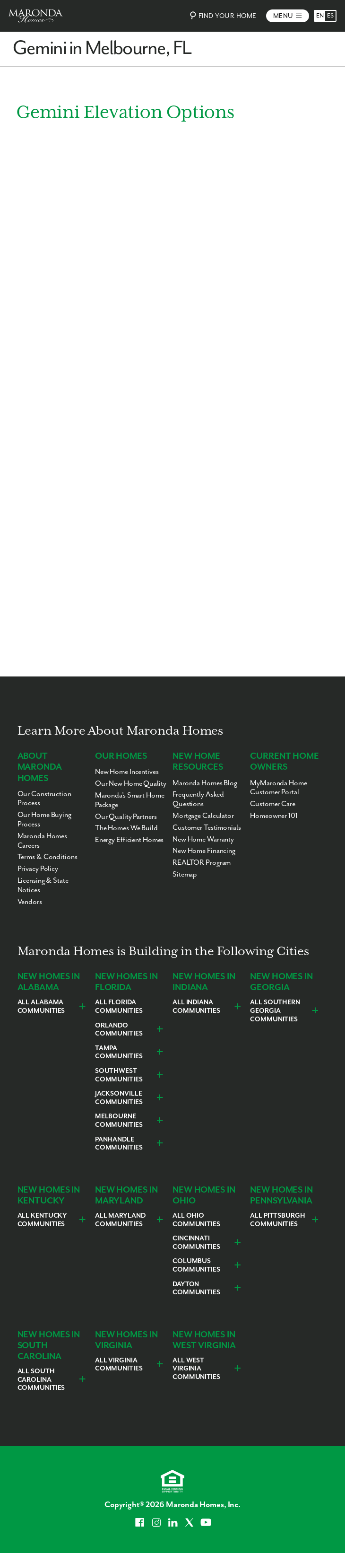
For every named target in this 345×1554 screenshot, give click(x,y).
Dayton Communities (196, 1289)
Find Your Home (222, 15)
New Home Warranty (203, 839)
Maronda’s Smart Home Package (129, 800)
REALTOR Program (201, 862)
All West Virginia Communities (196, 1369)
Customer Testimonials (206, 827)
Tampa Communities (119, 1053)
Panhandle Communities (119, 1144)
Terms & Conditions (47, 856)
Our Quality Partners (126, 816)
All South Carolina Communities (41, 1380)
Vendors (29, 901)
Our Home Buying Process (44, 819)
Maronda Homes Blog (204, 783)
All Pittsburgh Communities (277, 1220)
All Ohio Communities (196, 1220)
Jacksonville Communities (119, 1098)
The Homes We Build (126, 828)
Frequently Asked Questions (198, 799)
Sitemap (184, 874)
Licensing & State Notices (43, 885)
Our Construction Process (44, 799)
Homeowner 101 (274, 815)
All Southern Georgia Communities (275, 1011)
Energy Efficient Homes (129, 839)
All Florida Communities (119, 1007)
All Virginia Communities (119, 1365)
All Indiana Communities (196, 1007)
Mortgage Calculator (203, 815)
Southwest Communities (119, 1075)
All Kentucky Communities (42, 1220)
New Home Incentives (127, 771)
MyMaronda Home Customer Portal (278, 788)
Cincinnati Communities (196, 1243)
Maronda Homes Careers (42, 841)
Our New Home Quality (130, 783)
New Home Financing (203, 850)
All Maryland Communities (120, 1220)
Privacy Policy (37, 868)
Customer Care (272, 803)
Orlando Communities (119, 1030)
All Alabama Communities (41, 1007)
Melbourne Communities (119, 1121)
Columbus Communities (196, 1265)
